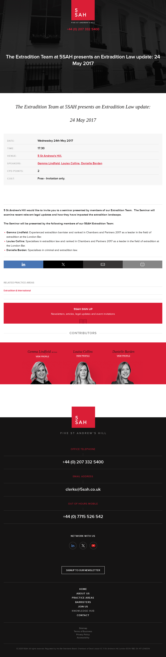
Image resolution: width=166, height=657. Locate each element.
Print (142, 264)
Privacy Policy (83, 634)
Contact (83, 615)
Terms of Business (83, 631)
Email (103, 264)
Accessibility (83, 637)
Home (83, 589)
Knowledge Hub (83, 610)
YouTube (93, 545)
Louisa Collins (70, 163)
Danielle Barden (91, 163)
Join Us (83, 606)
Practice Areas (83, 597)
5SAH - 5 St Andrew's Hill (83, 11)
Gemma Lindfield (49, 163)
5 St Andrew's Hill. (50, 156)
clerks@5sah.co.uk (83, 489)
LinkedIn (23, 264)
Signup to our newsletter (83, 570)
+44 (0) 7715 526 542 (83, 516)
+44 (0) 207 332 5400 (83, 29)
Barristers (83, 602)
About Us (83, 593)
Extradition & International (17, 290)
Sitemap (83, 628)
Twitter (83, 545)
